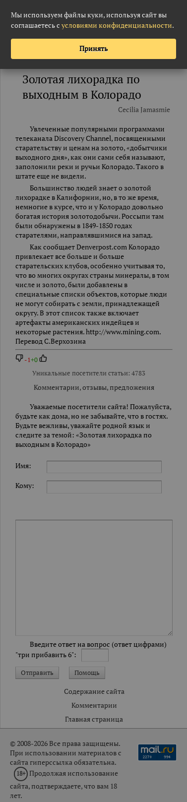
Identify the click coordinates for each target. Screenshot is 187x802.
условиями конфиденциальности (117, 25)
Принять (93, 48)
